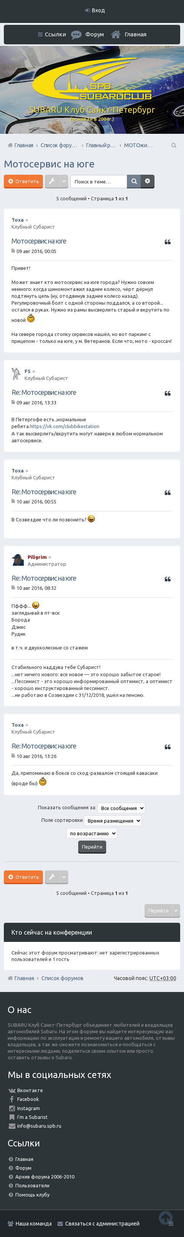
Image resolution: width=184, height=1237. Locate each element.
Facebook (28, 1099)
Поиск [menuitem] (173, 145)
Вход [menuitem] (98, 10)
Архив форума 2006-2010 (44, 1176)
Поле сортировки (91, 820)
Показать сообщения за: (91, 808)
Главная (135, 34)
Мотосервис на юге (49, 163)
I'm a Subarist (32, 1117)
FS (28, 371)
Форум (23, 1167)
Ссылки (55, 34)
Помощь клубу (32, 1194)
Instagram (28, 1108)
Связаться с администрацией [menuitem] (102, 1224)
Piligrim (37, 557)
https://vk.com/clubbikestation (64, 426)
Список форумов (62, 978)
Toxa (18, 219)
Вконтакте (30, 1090)
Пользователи (32, 1185)
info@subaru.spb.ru (39, 1125)
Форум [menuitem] (94, 34)
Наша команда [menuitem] (34, 1224)
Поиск (134, 181)
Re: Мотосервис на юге (44, 392)
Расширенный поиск (148, 181)
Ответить (26, 181)
